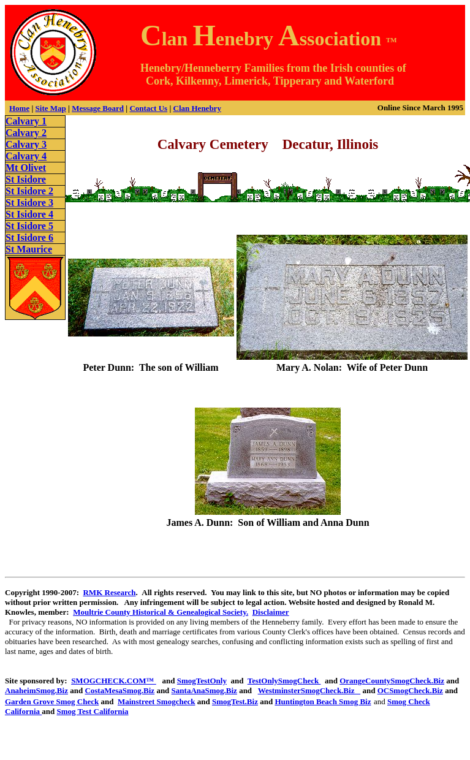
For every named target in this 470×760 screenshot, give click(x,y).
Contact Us (148, 108)
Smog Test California (93, 711)
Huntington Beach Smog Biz (323, 701)
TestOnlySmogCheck (284, 680)
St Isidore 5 (29, 226)
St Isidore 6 (29, 237)
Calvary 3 (26, 144)
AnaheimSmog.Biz (36, 690)
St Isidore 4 (29, 214)
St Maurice (29, 249)
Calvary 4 (26, 156)
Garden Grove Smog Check (52, 701)
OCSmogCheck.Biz (410, 690)
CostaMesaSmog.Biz (119, 690)
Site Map (51, 108)
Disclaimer (270, 612)
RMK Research (109, 592)
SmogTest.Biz (235, 701)
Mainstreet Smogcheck (156, 701)
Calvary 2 (26, 132)
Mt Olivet (26, 167)
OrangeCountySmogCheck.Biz (391, 680)
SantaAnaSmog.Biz (204, 690)
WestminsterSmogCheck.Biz (309, 690)
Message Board (98, 108)
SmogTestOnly (202, 680)
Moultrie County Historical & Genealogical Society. (160, 612)
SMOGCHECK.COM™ (113, 680)
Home (19, 108)
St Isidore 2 (29, 191)
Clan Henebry (197, 108)
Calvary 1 (26, 121)
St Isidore (26, 179)
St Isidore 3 (29, 202)
